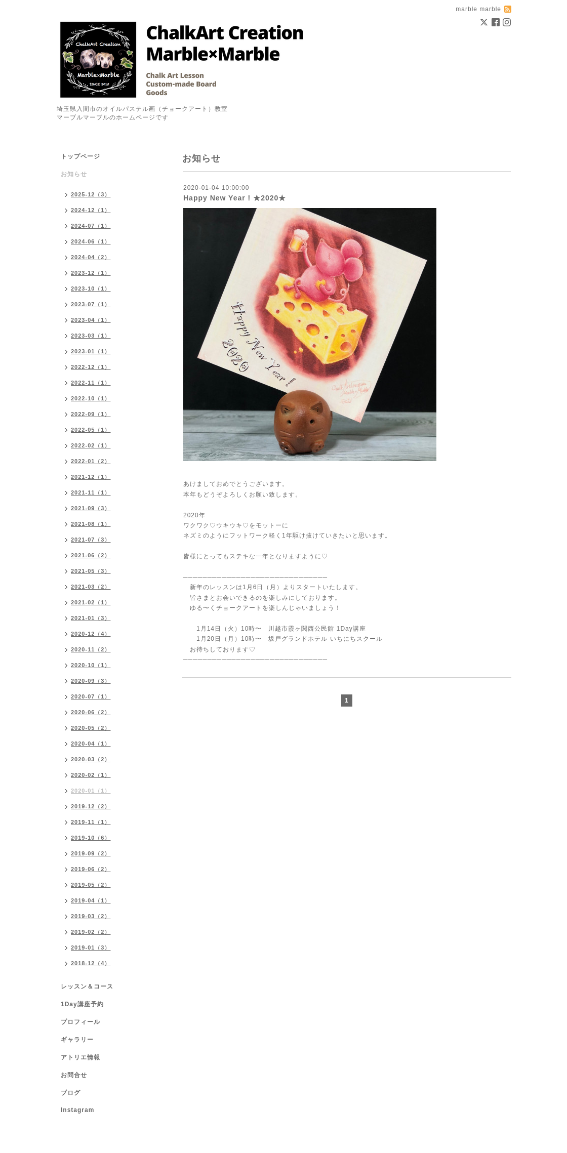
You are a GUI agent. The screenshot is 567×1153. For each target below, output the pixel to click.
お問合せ (74, 1075)
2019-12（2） (91, 806)
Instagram (77, 1110)
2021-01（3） (91, 618)
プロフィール (80, 1021)
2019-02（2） (91, 932)
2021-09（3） (91, 508)
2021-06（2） (91, 555)
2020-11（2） (91, 649)
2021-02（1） (91, 602)
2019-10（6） (91, 838)
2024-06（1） (91, 241)
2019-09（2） (91, 853)
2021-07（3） (91, 540)
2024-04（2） (91, 257)
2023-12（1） (91, 273)
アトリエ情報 (80, 1057)
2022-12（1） (91, 367)
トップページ (80, 156)
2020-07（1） (91, 696)
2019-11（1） (91, 822)
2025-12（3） (91, 194)
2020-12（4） (91, 634)
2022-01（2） (91, 461)
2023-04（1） (91, 320)
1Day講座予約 (82, 1004)
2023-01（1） (91, 351)
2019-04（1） (91, 900)
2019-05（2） (91, 885)
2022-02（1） (91, 445)
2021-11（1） (91, 492)
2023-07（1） (91, 304)
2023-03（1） (91, 336)
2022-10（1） (91, 398)
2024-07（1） (91, 226)
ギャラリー (77, 1039)
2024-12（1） (91, 210)
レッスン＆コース (87, 986)
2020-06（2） (91, 712)
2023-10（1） (91, 288)
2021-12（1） (91, 477)
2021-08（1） (91, 524)
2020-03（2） (91, 759)
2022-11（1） (91, 383)
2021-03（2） (91, 587)
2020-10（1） (91, 665)
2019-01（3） (91, 947)
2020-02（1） (91, 775)
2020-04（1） (91, 743)
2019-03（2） (91, 916)
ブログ (70, 1092)
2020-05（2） (91, 728)
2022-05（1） (91, 430)
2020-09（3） (91, 681)
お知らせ (74, 174)
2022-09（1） (91, 414)
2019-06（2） (91, 869)
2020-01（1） (91, 791)
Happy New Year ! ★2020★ (234, 198)
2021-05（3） (91, 571)
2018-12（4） (91, 963)
